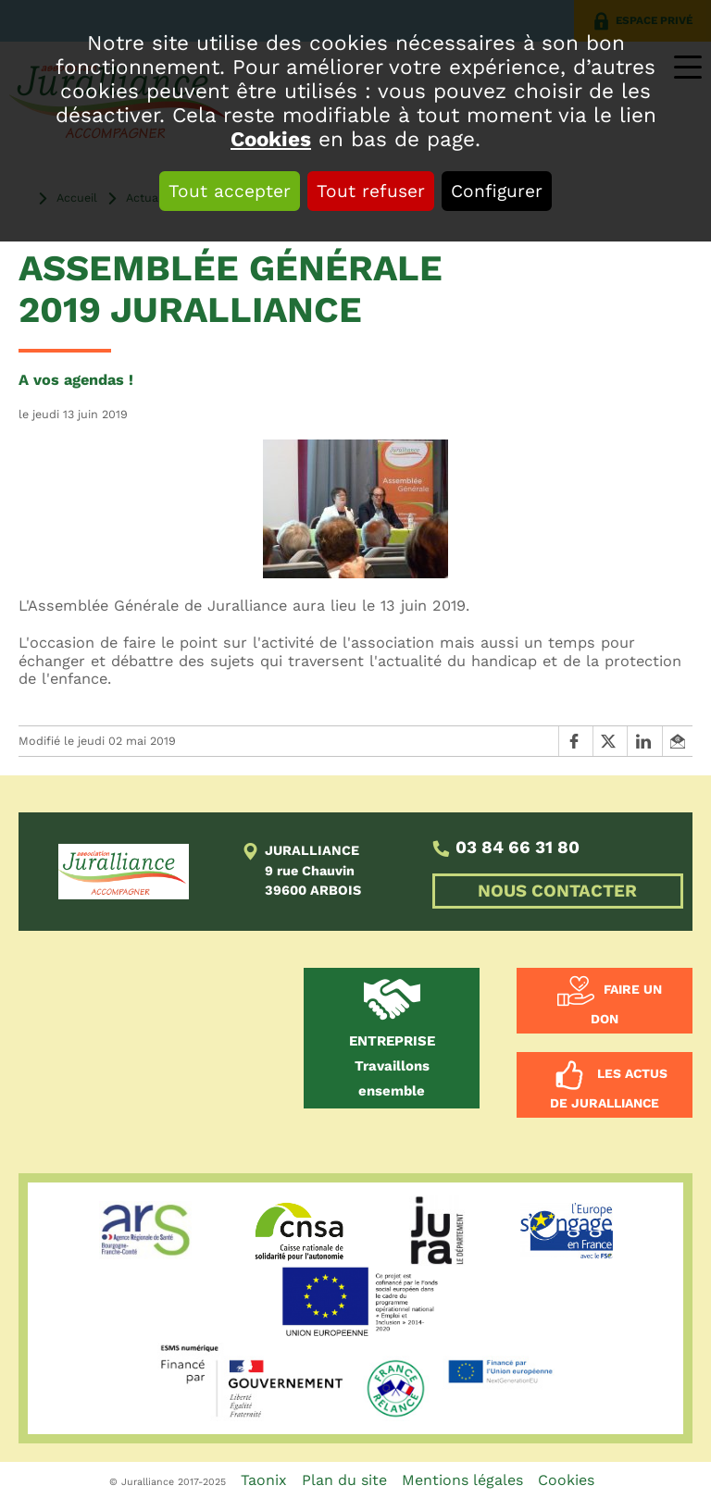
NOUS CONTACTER (557, 891)
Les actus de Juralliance (608, 1088)
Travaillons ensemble (392, 1066)
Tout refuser (371, 191)
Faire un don (626, 1005)
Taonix (264, 1480)
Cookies (271, 139)
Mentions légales (462, 1480)
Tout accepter (229, 191)
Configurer (497, 191)
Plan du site (344, 1480)
